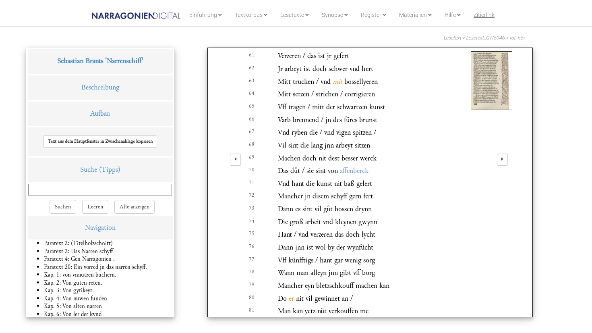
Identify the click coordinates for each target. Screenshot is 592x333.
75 (252, 233)
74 (252, 221)
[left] (235, 160)
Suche (88, 169)
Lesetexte (294, 15)
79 (252, 285)
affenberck (354, 171)
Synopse (335, 15)
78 (252, 272)
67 (252, 131)
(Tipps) (109, 169)
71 (252, 183)
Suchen (63, 207)
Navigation (100, 228)
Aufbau (100, 113)
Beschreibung (100, 87)
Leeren (95, 207)
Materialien (415, 15)
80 (252, 297)
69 (252, 157)
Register (373, 15)
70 (252, 170)
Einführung (205, 15)
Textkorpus (251, 15)
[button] (100, 141)
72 (252, 195)
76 (252, 246)
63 (252, 81)
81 (252, 310)
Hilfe (453, 15)
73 (252, 208)
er (291, 298)
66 (252, 119)
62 (252, 68)
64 (252, 93)
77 (252, 259)
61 (252, 55)
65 (252, 106)
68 (252, 144)
